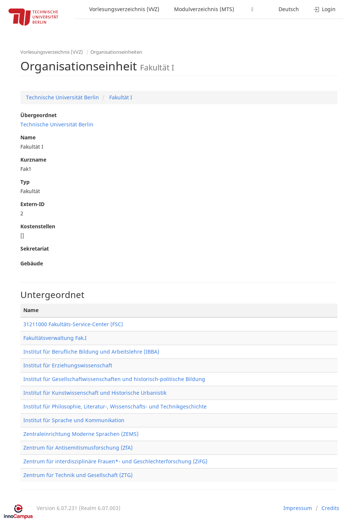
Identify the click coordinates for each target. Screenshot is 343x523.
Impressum (297, 508)
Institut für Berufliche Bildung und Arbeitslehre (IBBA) (91, 351)
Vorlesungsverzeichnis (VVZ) (124, 9)
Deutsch (289, 9)
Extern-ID (32, 204)
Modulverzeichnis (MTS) (204, 9)
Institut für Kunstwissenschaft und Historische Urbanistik (94, 392)
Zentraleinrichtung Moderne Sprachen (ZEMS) (81, 433)
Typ (25, 181)
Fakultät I (120, 97)
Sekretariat (34, 248)
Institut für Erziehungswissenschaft (67, 365)
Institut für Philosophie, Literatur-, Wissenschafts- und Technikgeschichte (115, 406)
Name (28, 137)
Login (325, 9)
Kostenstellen (37, 226)
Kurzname (33, 159)
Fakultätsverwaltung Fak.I (55, 337)
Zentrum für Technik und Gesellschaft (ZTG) (78, 475)
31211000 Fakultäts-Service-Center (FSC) (73, 324)
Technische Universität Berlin (62, 97)
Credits (330, 508)
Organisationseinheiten (116, 52)
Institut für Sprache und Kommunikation (73, 420)
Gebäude (31, 263)
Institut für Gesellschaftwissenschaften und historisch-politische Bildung (114, 379)
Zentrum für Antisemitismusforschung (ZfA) (78, 447)
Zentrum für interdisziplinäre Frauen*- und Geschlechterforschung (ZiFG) (115, 461)
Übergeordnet (38, 115)
